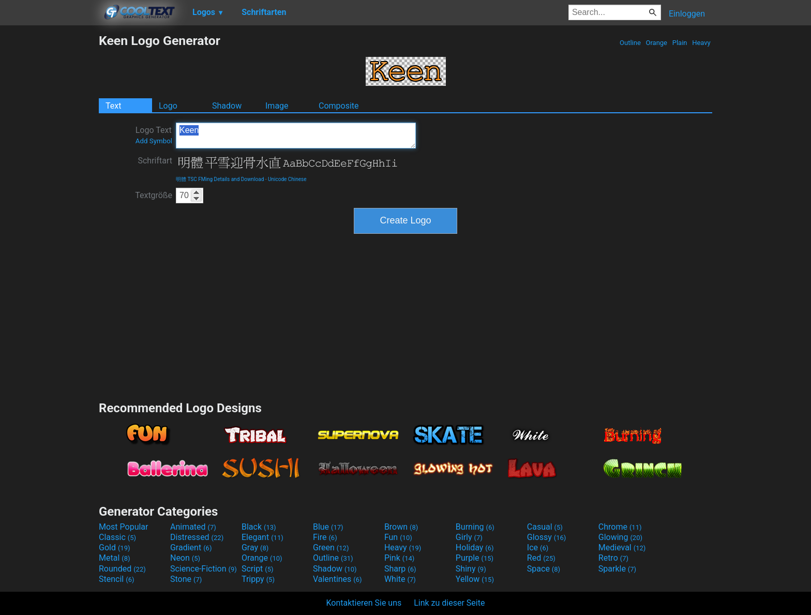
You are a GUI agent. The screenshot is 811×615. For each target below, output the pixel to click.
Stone (186, 579)
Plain (679, 43)
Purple (474, 558)
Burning (475, 527)
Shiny (471, 569)
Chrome (620, 527)
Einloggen (687, 14)
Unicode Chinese (287, 179)
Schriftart (155, 161)
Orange (656, 43)
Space (543, 569)
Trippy (258, 579)
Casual (545, 527)
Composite (339, 106)
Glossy (546, 537)
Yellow (475, 579)
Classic (117, 537)
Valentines (337, 579)
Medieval (622, 547)
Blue (328, 527)
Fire (325, 537)
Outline (630, 43)
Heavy (701, 43)
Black (259, 527)
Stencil (116, 579)
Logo (168, 106)
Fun (398, 537)
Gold (114, 547)
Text (113, 106)
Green (331, 547)
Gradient (191, 547)
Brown (401, 527)
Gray (255, 547)
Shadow (227, 106)
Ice (537, 547)
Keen (296, 135)
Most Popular (123, 527)
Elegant (262, 537)
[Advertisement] (49, 188)
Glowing (620, 537)
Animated (193, 527)
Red (541, 558)
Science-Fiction (203, 569)
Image (277, 106)
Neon (185, 558)
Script (258, 569)
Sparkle (617, 569)
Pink (399, 558)
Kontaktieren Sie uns (364, 603)
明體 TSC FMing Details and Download (220, 179)
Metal (114, 558)
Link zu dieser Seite (449, 603)
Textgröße (153, 195)
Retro (613, 558)
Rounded (122, 569)
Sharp (400, 569)
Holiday (475, 547)
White (400, 579)
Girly (469, 537)
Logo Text (154, 135)
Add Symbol (154, 141)
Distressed (196, 537)
